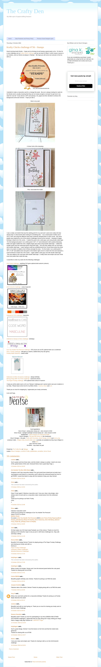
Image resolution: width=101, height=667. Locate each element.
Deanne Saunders (16, 614)
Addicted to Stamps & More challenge (17, 339)
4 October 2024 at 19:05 (18, 524)
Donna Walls (15, 540)
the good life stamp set (35, 436)
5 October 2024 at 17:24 (18, 553)
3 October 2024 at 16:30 (18, 478)
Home (10, 38)
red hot (49, 438)
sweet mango (42, 438)
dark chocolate (34, 438)
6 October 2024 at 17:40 (18, 562)
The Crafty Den (25, 11)
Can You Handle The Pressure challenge (18, 349)
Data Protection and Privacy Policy (24, 38)
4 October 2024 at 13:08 (18, 504)
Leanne (40, 386)
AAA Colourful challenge (13, 287)
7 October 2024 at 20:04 (18, 581)
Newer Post (11, 657)
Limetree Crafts (25, 451)
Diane (45, 386)
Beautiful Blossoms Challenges (20, 551)
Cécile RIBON (15, 576)
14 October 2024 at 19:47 (18, 635)
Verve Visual (47, 451)
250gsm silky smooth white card (26, 440)
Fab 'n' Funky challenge (13, 351)
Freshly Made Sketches (13, 353)
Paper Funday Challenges (18, 547)
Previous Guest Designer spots (45, 38)
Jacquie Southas (16, 585)
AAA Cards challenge (13, 263)
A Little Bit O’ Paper (37, 620)
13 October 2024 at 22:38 (18, 622)
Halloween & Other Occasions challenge (18, 377)
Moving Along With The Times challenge (18, 378)
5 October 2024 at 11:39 (18, 536)
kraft (27, 438)
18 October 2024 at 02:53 (18, 645)
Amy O (13, 593)
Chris (12, 482)
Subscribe (81, 86)
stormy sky (57, 438)
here (37, 441)
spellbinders (33, 451)
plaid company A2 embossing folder (39, 434)
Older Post (59, 657)
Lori (51, 386)
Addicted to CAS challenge (14, 315)
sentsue (13, 604)
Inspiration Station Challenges (19, 549)
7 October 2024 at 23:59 (18, 590)
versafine (40, 451)
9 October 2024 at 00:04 (18, 610)
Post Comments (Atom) (39, 661)
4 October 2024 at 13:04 (18, 487)
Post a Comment (14, 649)
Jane (12, 527)
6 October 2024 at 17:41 (18, 572)
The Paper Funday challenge (15, 380)
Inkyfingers (14, 557)
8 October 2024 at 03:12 (18, 600)
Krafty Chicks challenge (27, 53)
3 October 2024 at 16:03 (18, 466)
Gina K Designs (15, 451)
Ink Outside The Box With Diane (20, 470)
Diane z (13, 638)
